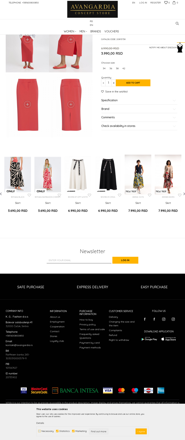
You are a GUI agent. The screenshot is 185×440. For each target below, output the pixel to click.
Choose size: (108, 88)
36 (110, 94)
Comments (138, 143)
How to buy (86, 346)
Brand (138, 135)
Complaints (115, 357)
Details (40, 423)
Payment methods (90, 374)
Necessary (47, 431)
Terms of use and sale (92, 356)
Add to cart (137, 109)
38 (117, 94)
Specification (138, 126)
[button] (177, 23)
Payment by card (90, 369)
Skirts (61, 30)
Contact (54, 358)
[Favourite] (167, 3)
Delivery (113, 343)
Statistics (64, 431)
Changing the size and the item (122, 350)
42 (123, 94)
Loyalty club (57, 367)
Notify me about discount (163, 73)
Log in (130, 286)
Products (42, 30)
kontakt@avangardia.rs (19, 371)
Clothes (52, 30)
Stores (53, 362)
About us (55, 343)
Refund (113, 361)
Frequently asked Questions (89, 362)
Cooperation (57, 353)
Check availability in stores (138, 152)
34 (104, 94)
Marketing (81, 431)
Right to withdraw (119, 366)
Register (155, 2)
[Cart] (175, 2)
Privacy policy (88, 351)
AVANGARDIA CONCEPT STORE (20, 30)
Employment (57, 348)
